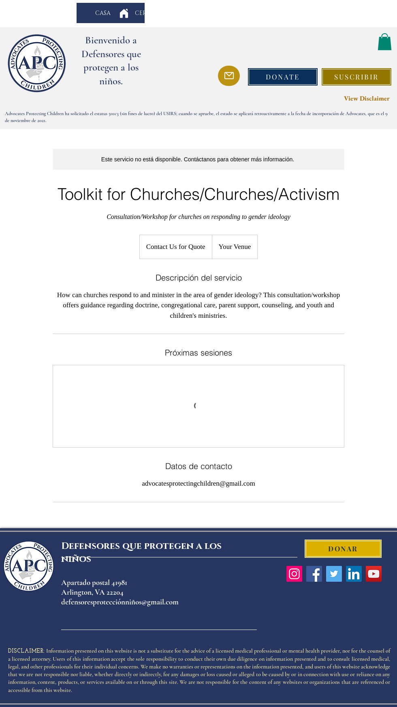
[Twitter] (334, 574)
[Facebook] (314, 574)
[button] (385, 41)
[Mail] (229, 76)
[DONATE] (283, 77)
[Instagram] (294, 574)
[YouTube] (374, 574)
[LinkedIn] (354, 574)
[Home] (124, 13)
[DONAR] (343, 549)
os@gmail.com (157, 601)
